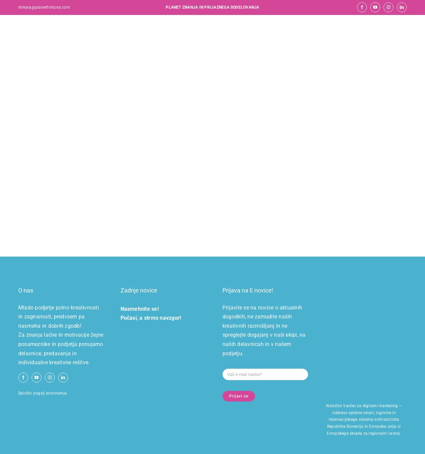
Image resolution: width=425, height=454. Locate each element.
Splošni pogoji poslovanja (42, 393)
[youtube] (375, 7)
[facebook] (362, 7)
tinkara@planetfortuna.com (44, 7)
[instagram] (388, 7)
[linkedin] (402, 7)
